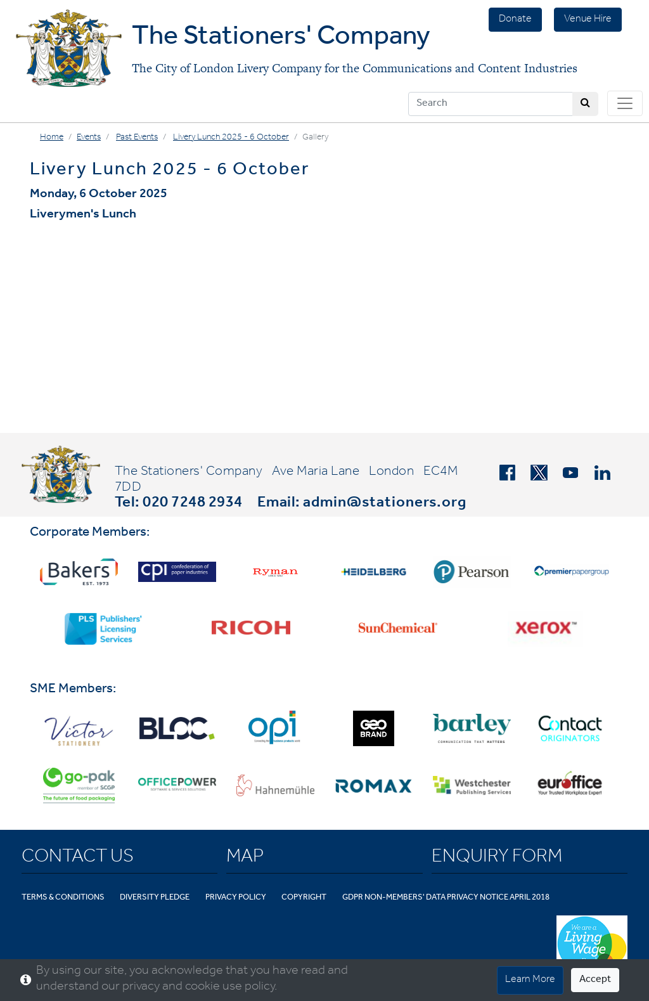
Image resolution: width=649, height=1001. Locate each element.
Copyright (303, 898)
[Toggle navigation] (625, 103)
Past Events (137, 138)
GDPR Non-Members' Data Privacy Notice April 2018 (445, 898)
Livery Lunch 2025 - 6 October (231, 138)
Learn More (530, 980)
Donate (515, 20)
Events (89, 138)
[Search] (490, 104)
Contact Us (78, 858)
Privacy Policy (235, 898)
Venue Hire (588, 20)
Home (51, 138)
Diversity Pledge (155, 898)
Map (245, 858)
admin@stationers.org (384, 504)
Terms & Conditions (63, 898)
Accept (595, 980)
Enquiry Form (497, 858)
